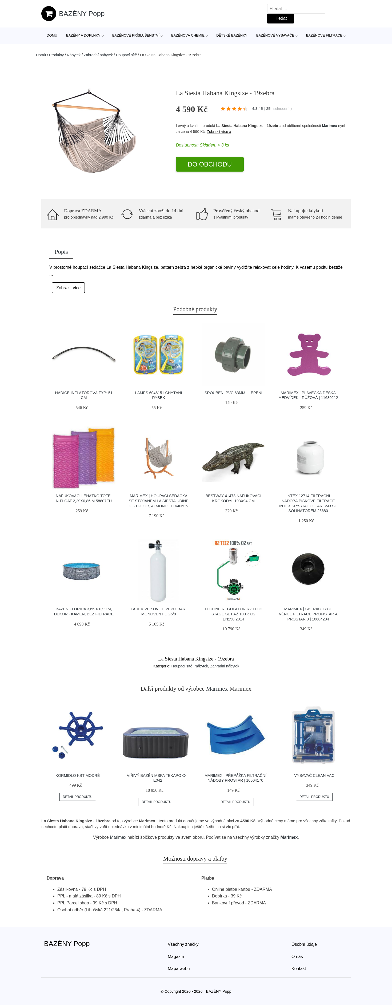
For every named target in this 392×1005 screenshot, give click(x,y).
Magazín (176, 956)
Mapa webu (179, 968)
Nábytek (74, 55)
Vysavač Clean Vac (314, 775)
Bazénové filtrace (324, 35)
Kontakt (298, 968)
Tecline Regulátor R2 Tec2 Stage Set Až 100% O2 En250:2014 (233, 614)
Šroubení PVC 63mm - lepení (233, 393)
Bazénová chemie (188, 35)
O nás (297, 956)
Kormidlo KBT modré (77, 775)
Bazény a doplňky (83, 35)
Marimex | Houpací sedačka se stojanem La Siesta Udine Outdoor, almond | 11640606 (159, 501)
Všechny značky (183, 944)
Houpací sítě (126, 55)
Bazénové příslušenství (135, 35)
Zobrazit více (68, 288)
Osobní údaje (304, 944)
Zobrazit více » (219, 131)
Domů (52, 35)
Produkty (56, 55)
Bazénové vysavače (275, 35)
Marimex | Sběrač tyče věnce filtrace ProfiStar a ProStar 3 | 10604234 (308, 614)
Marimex (329, 126)
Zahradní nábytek (98, 55)
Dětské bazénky (231, 35)
